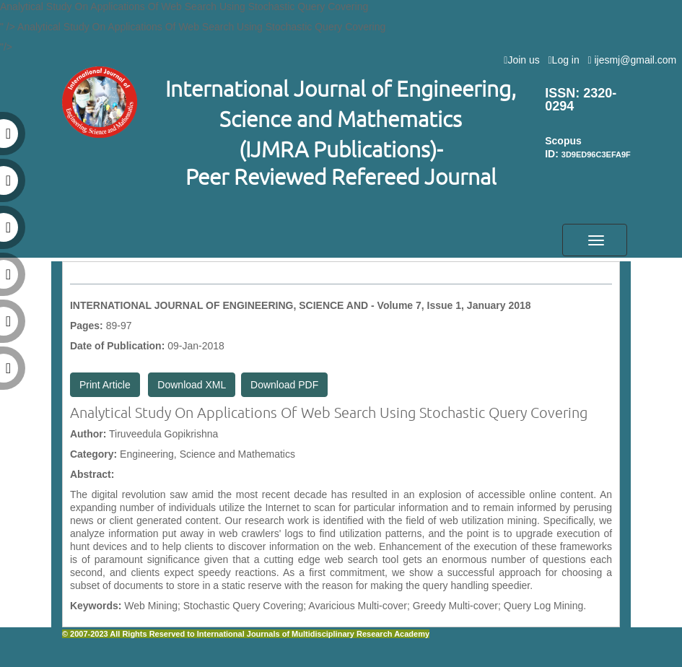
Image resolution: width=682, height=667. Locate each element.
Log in (566, 60)
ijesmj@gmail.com (634, 60)
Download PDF (284, 385)
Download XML (191, 385)
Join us (524, 60)
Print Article (105, 385)
